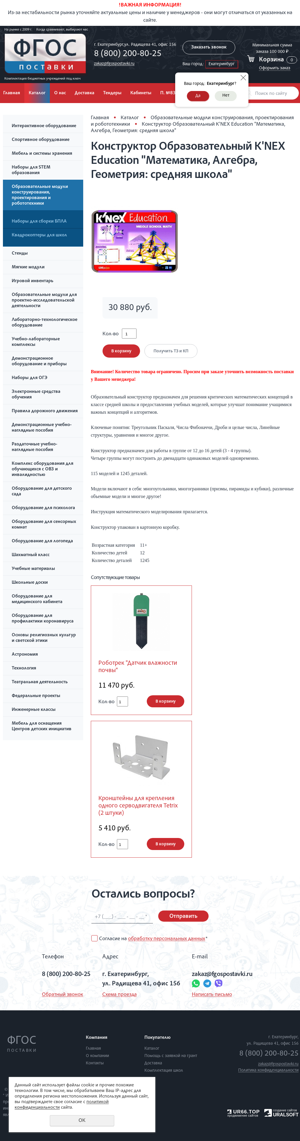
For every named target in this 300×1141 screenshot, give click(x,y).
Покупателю (157, 1038)
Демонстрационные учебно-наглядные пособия (42, 428)
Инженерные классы (34, 710)
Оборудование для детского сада (42, 492)
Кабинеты (140, 93)
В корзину (121, 351)
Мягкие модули (28, 267)
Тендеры (112, 93)
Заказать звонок (208, 47)
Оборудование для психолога (43, 508)
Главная (100, 118)
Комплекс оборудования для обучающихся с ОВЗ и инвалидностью (42, 469)
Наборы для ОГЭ (29, 378)
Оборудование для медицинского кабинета (37, 599)
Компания (96, 1038)
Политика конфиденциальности (268, 1070)
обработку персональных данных (166, 939)
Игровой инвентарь (32, 281)
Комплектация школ (163, 1070)
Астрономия (25, 654)
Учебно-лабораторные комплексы (36, 342)
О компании (97, 1056)
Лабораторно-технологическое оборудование (44, 323)
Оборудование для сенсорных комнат (44, 525)
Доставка (84, 93)
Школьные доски (30, 582)
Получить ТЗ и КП (171, 351)
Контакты (95, 1063)
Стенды (20, 253)
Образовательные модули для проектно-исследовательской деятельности (44, 301)
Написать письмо (212, 994)
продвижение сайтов (242, 1115)
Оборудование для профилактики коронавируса (43, 619)
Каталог (37, 93)
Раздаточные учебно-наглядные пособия (34, 447)
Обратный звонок (62, 994)
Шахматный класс (31, 555)
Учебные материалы (33, 569)
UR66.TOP (243, 1112)
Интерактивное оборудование (44, 126)
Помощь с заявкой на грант (170, 1056)
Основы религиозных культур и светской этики (44, 638)
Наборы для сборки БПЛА (39, 221)
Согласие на (153, 939)
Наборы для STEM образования (31, 170)
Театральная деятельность (40, 682)
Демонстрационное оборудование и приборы (39, 361)
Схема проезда (119, 994)
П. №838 (169, 93)
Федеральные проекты (36, 696)
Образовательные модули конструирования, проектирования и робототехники (40, 195)
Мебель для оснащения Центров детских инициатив (41, 726)
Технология (24, 668)
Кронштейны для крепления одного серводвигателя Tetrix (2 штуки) (138, 806)
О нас (60, 93)
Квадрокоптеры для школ (39, 235)
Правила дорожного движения (45, 411)
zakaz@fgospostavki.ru (114, 64)
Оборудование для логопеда (42, 541)
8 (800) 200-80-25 (127, 54)
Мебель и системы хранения (42, 154)
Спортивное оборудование (40, 140)
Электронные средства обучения (36, 395)
